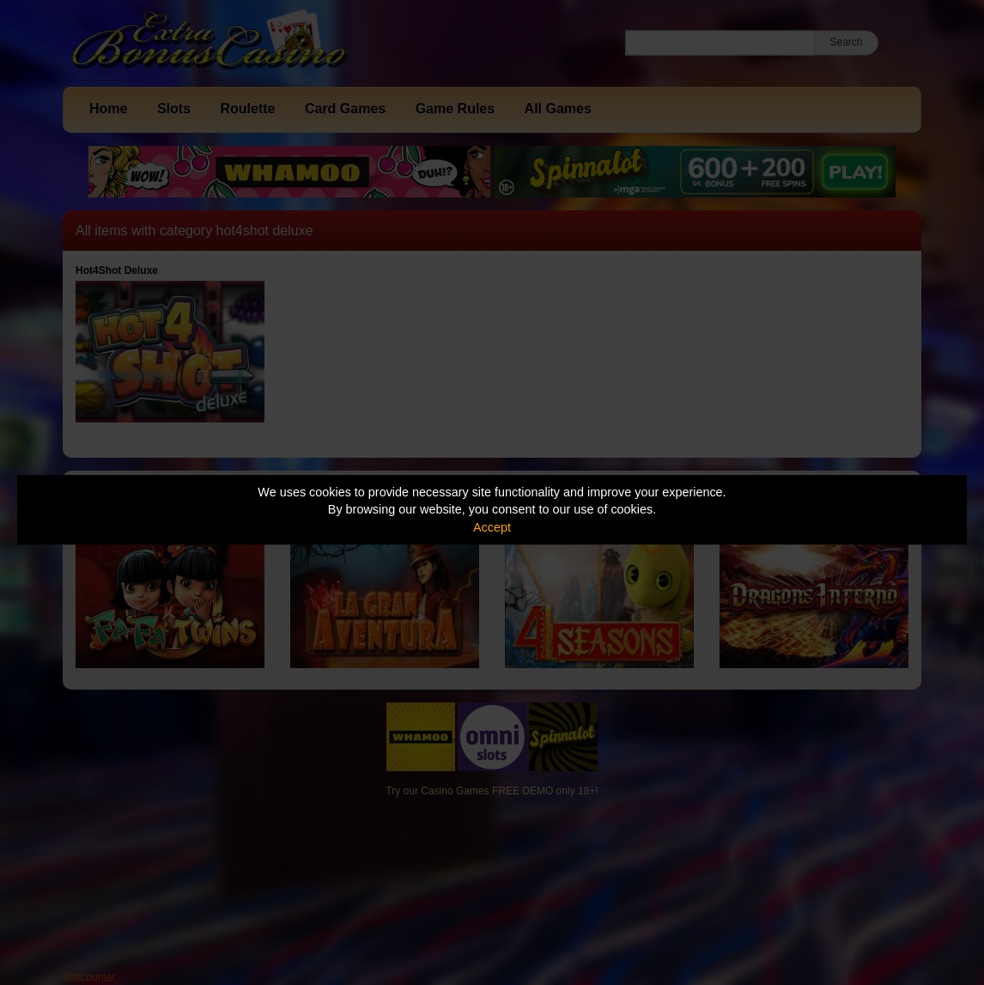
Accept (492, 527)
